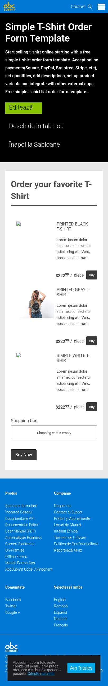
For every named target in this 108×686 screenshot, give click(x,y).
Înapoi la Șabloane (34, 144)
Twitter (11, 606)
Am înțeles (81, 668)
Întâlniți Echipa (66, 531)
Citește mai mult (41, 673)
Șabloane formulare (21, 506)
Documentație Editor (21, 525)
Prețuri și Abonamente (72, 518)
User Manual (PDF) (20, 531)
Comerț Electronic (19, 544)
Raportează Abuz (68, 550)
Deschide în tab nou (36, 126)
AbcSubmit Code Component (28, 569)
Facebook (13, 600)
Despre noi (62, 506)
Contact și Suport (68, 512)
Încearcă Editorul (19, 512)
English (60, 600)
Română (61, 606)
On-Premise (14, 550)
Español (60, 612)
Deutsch (61, 619)
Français (61, 625)
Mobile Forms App (20, 563)
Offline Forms (16, 556)
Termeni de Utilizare (70, 537)
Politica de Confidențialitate (76, 544)
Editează (21, 107)
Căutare (78, 6)
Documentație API (20, 518)
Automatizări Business (23, 537)
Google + (12, 612)
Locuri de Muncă (67, 525)
